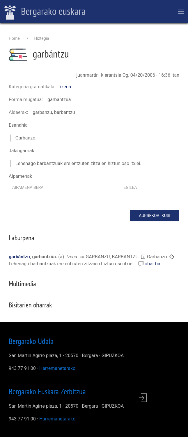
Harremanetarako (57, 368)
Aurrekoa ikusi (154, 215)
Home (14, 38)
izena (65, 86)
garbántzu (19, 256)
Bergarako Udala (31, 341)
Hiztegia (41, 38)
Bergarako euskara (45, 11)
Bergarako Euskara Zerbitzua (47, 391)
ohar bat (153, 263)
